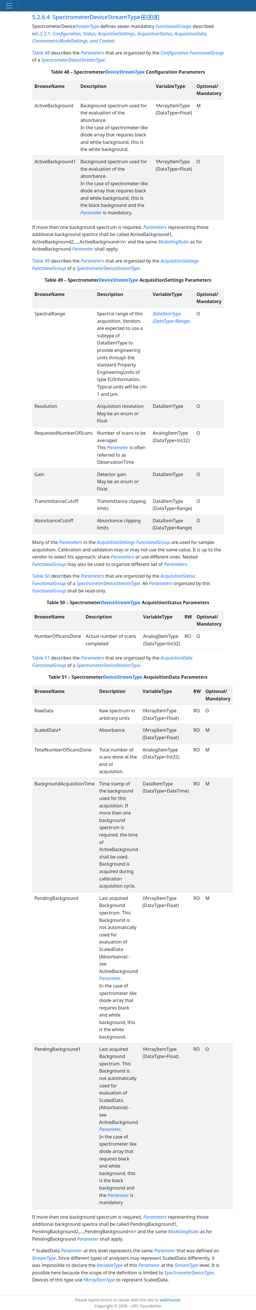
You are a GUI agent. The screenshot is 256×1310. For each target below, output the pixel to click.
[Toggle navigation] (9, 5)
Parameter (91, 212)
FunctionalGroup (207, 53)
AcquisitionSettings (179, 261)
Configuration (174, 53)
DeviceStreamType (125, 72)
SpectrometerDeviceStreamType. (73, 60)
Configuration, (67, 34)
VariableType (110, 1265)
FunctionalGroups (174, 26)
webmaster (170, 1300)
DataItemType (167, 314)
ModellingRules (174, 242)
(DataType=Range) (171, 321)
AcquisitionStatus (177, 576)
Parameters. (176, 564)
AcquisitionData (176, 658)
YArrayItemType (99, 1280)
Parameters (92, 53)
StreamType (87, 26)
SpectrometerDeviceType (188, 1272)
